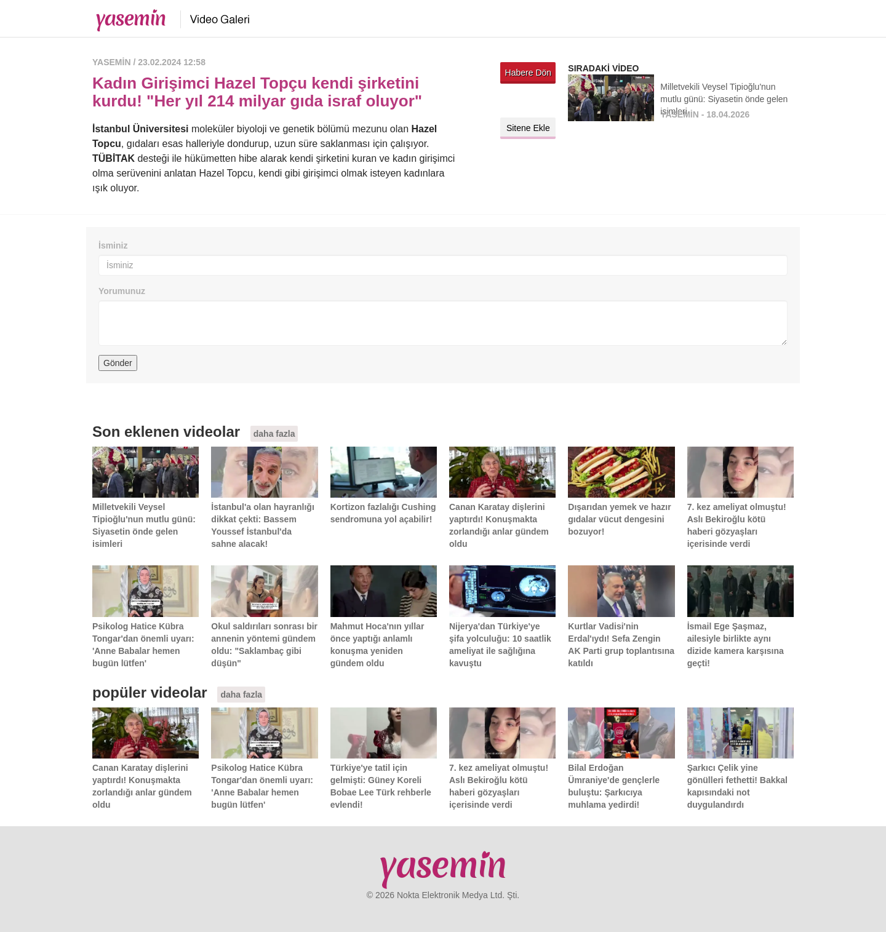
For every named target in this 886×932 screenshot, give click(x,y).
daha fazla (274, 434)
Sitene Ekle (528, 128)
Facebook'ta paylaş (543, 100)
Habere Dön (528, 73)
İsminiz (112, 245)
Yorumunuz (121, 291)
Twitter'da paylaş (512, 100)
